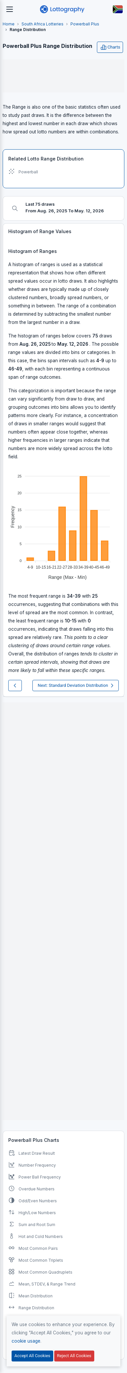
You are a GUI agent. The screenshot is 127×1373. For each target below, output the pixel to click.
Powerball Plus (84, 23)
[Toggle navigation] (10, 9)
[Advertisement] (63, 75)
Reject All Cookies (74, 1355)
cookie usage (26, 1341)
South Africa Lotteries (42, 23)
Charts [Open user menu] (110, 47)
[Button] (117, 9)
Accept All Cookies (32, 1355)
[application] (63, 524)
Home (9, 23)
